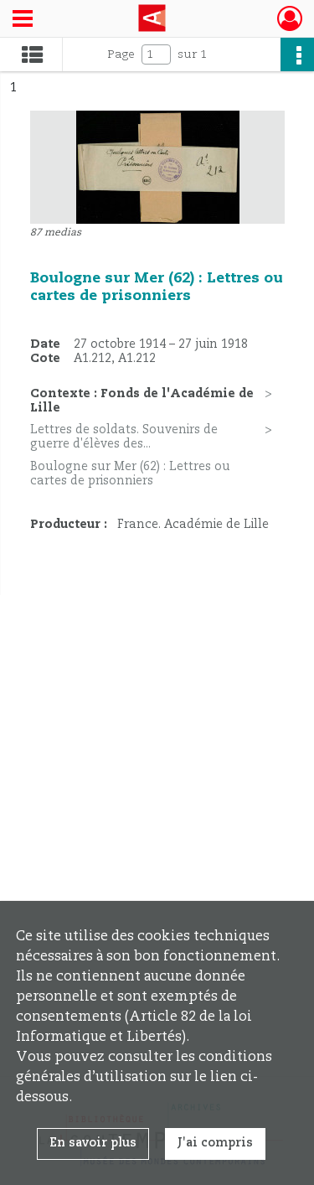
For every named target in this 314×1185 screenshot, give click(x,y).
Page (121, 54)
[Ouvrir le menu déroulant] (23, 20)
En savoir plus (92, 1143)
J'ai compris (215, 1143)
